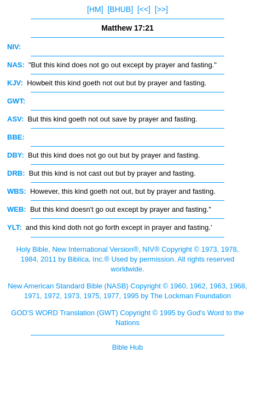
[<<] (143, 9)
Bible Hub (127, 347)
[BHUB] (120, 9)
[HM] (95, 9)
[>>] (161, 9)
